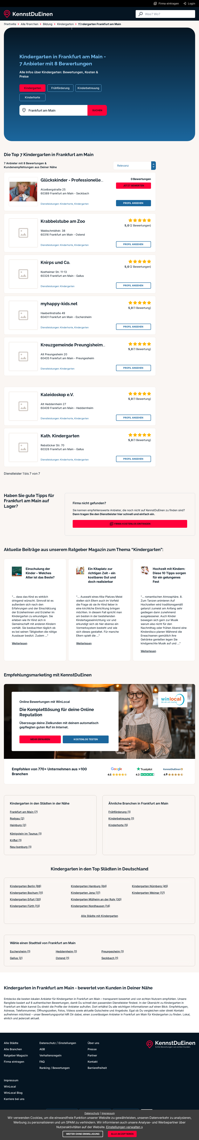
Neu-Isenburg (20, 846)
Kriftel (16, 840)
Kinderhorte (118, 825)
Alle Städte (11, 26)
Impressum (11, 1080)
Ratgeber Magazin (16, 1055)
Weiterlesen (19, 643)
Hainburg (18, 825)
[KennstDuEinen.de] (28, 14)
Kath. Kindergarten (60, 435)
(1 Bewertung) (142, 307)
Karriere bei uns (14, 1099)
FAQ (42, 1061)
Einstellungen (67, 1043)
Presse (92, 1049)
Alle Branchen (36, 26)
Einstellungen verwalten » (124, 1127)
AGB (42, 1049)
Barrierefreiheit (97, 1067)
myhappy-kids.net (59, 303)
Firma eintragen (14, 1061)
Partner (92, 1055)
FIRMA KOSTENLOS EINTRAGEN (130, 524)
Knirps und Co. (55, 262)
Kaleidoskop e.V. (57, 394)
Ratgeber (58, 26)
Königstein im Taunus (26, 833)
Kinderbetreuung (121, 818)
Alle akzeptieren (122, 1133)
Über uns (93, 1043)
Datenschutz (47, 1043)
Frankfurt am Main (24, 811)
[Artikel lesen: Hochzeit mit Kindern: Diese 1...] (145, 579)
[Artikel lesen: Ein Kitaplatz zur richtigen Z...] (80, 579)
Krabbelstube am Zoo (63, 221)
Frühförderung (119, 811)
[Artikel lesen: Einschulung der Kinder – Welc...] (17, 579)
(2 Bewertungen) (140, 225)
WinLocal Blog (13, 1092)
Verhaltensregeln (50, 1055)
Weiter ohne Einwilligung (83, 1133)
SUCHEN (97, 110)
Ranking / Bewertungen (54, 1067)
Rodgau (17, 818)
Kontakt (93, 1061)
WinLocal (10, 1086)
